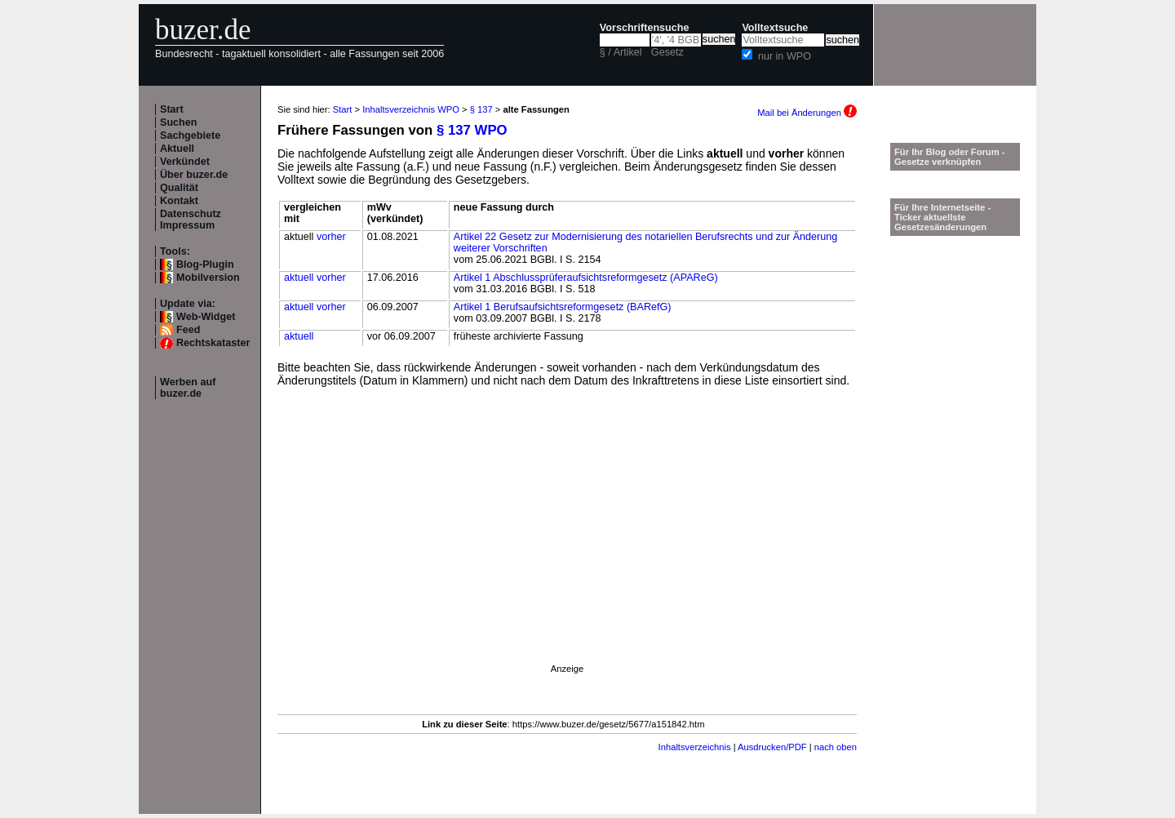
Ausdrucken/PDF (772, 747)
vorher (331, 236)
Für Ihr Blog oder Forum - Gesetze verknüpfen (949, 157)
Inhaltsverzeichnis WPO (410, 109)
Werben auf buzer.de (187, 387)
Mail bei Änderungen (807, 113)
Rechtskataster (213, 343)
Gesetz (667, 52)
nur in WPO (784, 56)
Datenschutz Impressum (190, 219)
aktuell (298, 277)
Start (172, 109)
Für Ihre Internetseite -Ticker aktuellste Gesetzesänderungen (942, 217)
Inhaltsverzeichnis (694, 747)
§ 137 (481, 109)
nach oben (835, 747)
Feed (188, 330)
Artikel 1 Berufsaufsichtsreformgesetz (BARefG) (563, 307)
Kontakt (179, 201)
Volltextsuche (775, 27)
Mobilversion (208, 277)
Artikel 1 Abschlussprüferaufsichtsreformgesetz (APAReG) (586, 277)
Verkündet (185, 161)
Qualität (179, 187)
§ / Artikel (621, 52)
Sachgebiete (190, 135)
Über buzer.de (194, 174)
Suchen (178, 122)
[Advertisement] (567, 547)
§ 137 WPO (472, 130)
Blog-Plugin (205, 264)
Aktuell (177, 148)
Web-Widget (205, 316)
